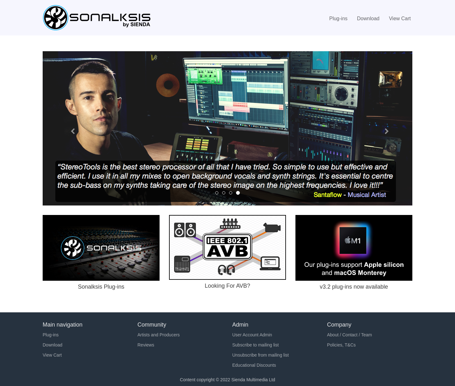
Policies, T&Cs (341, 344)
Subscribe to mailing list (255, 344)
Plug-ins (338, 18)
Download (368, 18)
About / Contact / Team (349, 334)
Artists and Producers (158, 334)
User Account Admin (252, 334)
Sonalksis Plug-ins (101, 287)
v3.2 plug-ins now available (354, 287)
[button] (70, 128)
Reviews (145, 344)
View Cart (400, 18)
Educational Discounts (254, 365)
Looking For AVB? (227, 286)
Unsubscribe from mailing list (260, 355)
